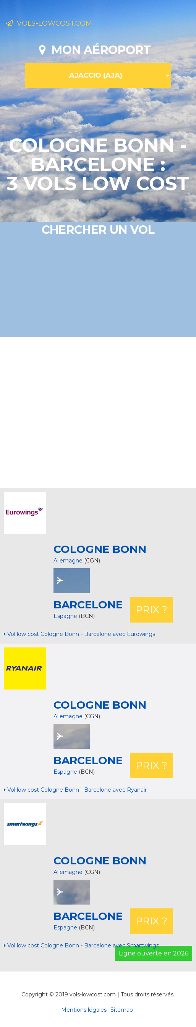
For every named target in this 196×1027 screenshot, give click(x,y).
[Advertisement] (101, 411)
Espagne (66, 616)
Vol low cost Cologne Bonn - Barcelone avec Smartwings (81, 945)
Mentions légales (84, 1009)
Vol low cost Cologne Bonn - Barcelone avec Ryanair (75, 789)
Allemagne (68, 560)
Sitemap (121, 1009)
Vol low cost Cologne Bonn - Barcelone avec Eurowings (79, 634)
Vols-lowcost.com (49, 23)
